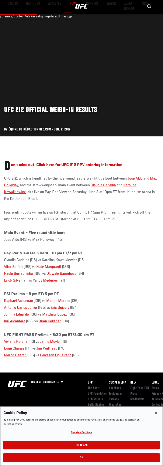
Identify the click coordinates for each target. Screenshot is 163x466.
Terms (155, 388)
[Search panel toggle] (149, 16)
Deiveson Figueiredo (55, 355)
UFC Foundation (97, 394)
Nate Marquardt (48, 267)
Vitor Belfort (13, 267)
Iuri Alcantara (14, 321)
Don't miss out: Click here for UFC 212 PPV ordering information (66, 165)
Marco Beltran (15, 355)
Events (11, 16)
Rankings (29, 16)
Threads (114, 399)
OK (81, 457)
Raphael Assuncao (18, 301)
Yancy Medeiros (45, 280)
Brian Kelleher (50, 321)
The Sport (94, 388)
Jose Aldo (135, 178)
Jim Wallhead (47, 348)
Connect (84, 16)
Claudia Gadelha (103, 185)
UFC (90, 383)
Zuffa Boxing (117, 18)
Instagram (115, 394)
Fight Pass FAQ (139, 388)
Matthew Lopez (54, 314)
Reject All (81, 445)
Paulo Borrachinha (18, 274)
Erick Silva (12, 280)
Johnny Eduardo (16, 314)
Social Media (117, 383)
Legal (155, 383)
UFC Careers (95, 399)
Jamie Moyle (50, 342)
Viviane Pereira (16, 342)
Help (133, 383)
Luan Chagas (14, 348)
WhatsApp (115, 405)
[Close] (156, 413)
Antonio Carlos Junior (20, 308)
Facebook (115, 388)
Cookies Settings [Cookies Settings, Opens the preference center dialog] (81, 432)
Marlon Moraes (58, 301)
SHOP (137, 16)
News (65, 16)
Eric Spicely (60, 308)
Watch (100, 16)
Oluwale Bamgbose (61, 274)
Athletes (48, 16)
